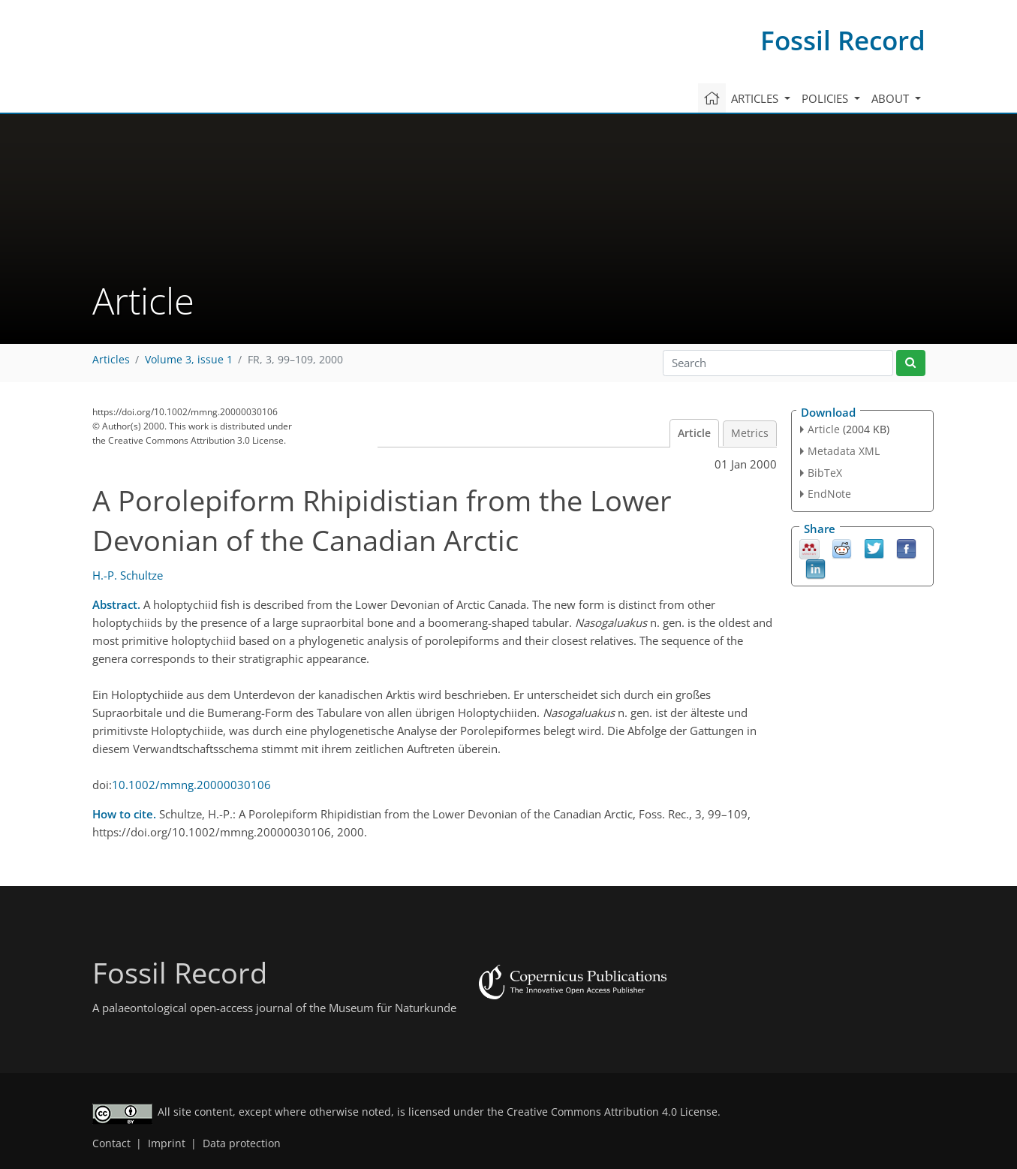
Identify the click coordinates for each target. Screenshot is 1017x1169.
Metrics (750, 433)
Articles (111, 359)
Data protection (242, 1143)
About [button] (891, 98)
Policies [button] (826, 98)
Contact (111, 1143)
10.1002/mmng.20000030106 (191, 784)
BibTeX (825, 472)
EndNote (829, 494)
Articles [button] (756, 98)
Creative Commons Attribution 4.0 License (612, 1112)
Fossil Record (842, 40)
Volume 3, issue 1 (189, 359)
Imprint (166, 1143)
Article (694, 433)
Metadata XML (844, 451)
